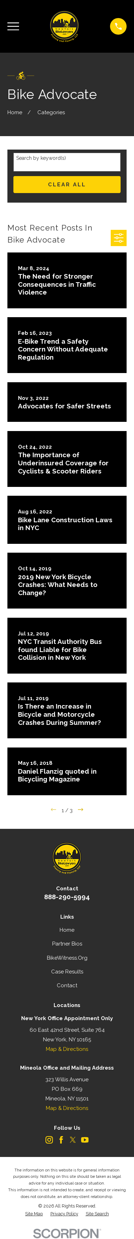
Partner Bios (67, 944)
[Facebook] (61, 1140)
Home (67, 930)
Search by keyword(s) (41, 158)
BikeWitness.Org (67, 958)
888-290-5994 (67, 897)
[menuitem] (34, 1214)
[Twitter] (73, 1140)
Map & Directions (67, 1049)
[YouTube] (85, 1140)
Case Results (67, 971)
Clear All (67, 184)
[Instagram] (49, 1140)
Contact (67, 985)
